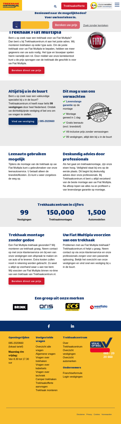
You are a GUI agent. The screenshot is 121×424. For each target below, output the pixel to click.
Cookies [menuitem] (97, 414)
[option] (20, 307)
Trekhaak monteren (47, 390)
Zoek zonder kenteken (95, 25)
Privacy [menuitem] (89, 414)
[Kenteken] (35, 25)
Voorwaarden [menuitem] (106, 414)
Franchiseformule (72, 373)
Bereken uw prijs (66, 25)
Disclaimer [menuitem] (81, 414)
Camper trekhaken (46, 379)
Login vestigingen (73, 376)
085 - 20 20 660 (109, 355)
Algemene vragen (45, 354)
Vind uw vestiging (23, 121)
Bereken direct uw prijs (26, 70)
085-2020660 (47, 121)
